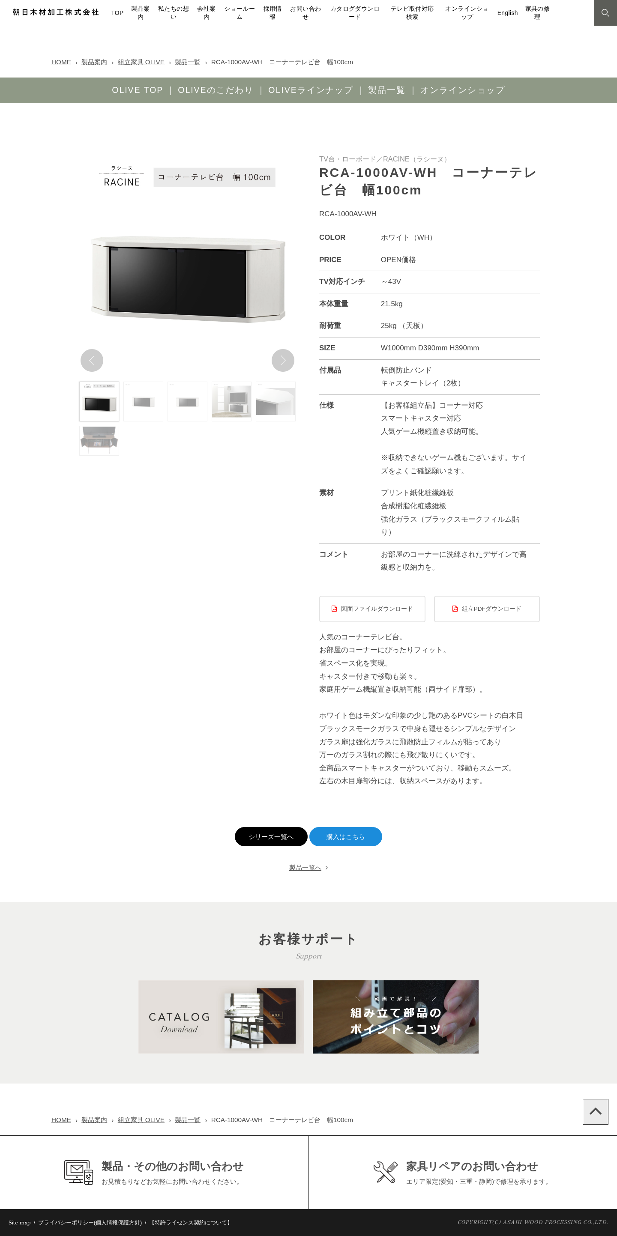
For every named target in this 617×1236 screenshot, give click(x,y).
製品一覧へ (305, 867)
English (507, 13)
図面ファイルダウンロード (377, 609)
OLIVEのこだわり (216, 90)
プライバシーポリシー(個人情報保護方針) (90, 1222)
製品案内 (94, 62)
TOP (117, 13)
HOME (61, 62)
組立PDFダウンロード (491, 609)
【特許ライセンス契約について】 (191, 1222)
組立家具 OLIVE (141, 62)
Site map (20, 1222)
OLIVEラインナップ (310, 90)
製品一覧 (188, 62)
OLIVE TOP (137, 90)
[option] (187, 265)
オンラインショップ (462, 90)
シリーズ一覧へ (271, 836)
